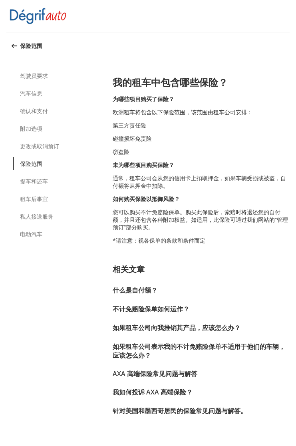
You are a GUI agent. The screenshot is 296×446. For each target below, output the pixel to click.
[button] (287, 16)
